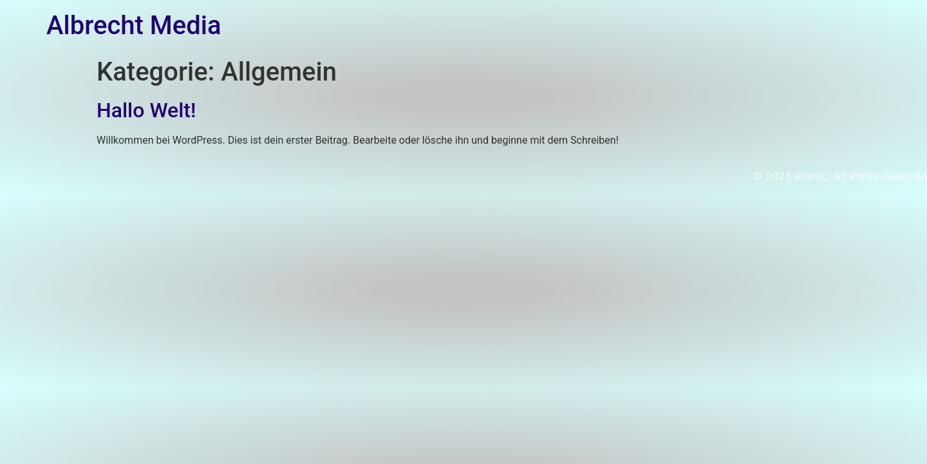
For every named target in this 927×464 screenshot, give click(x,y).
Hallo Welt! (146, 110)
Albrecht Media (133, 25)
